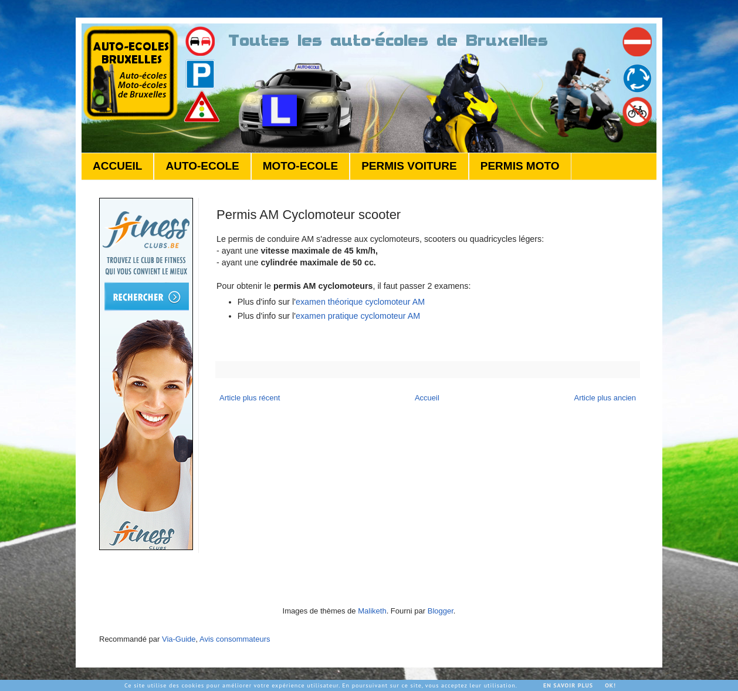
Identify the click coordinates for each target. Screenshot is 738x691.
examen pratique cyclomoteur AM (358, 316)
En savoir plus (568, 685)
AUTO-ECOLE (202, 166)
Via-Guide (179, 639)
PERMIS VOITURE (409, 166)
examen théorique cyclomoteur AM (360, 301)
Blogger (440, 610)
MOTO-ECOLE (300, 166)
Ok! (610, 685)
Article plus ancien (605, 397)
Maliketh (372, 610)
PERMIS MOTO (520, 166)
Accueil (427, 397)
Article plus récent (249, 397)
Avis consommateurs (234, 639)
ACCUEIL (117, 166)
